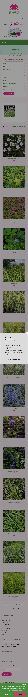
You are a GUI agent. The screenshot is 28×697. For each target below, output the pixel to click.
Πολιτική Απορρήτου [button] (17, 690)
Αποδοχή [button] (20, 694)
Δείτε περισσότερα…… (10, 355)
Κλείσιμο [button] (24, 684)
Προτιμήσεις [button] (8, 694)
